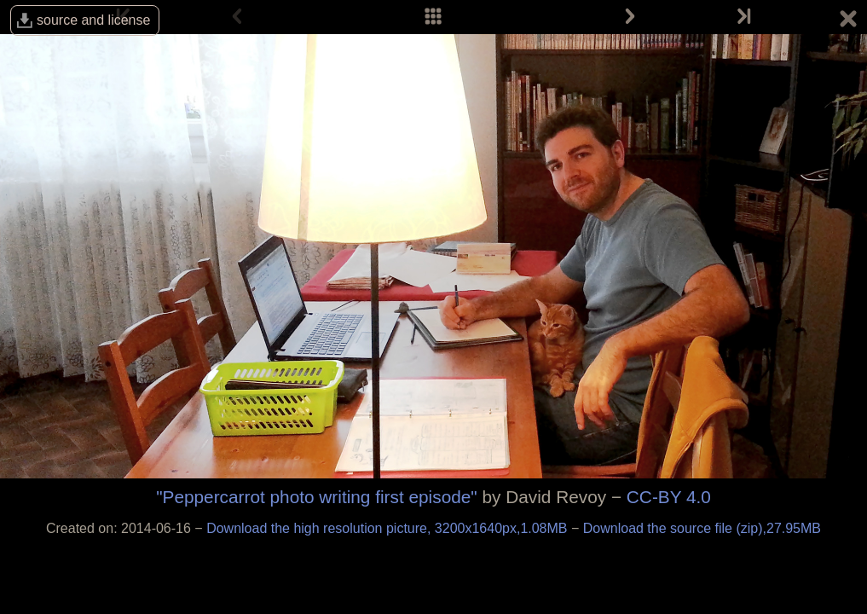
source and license (93, 20)
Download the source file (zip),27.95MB (702, 528)
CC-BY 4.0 (669, 497)
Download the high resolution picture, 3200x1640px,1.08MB (388, 528)
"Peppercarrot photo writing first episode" (316, 497)
